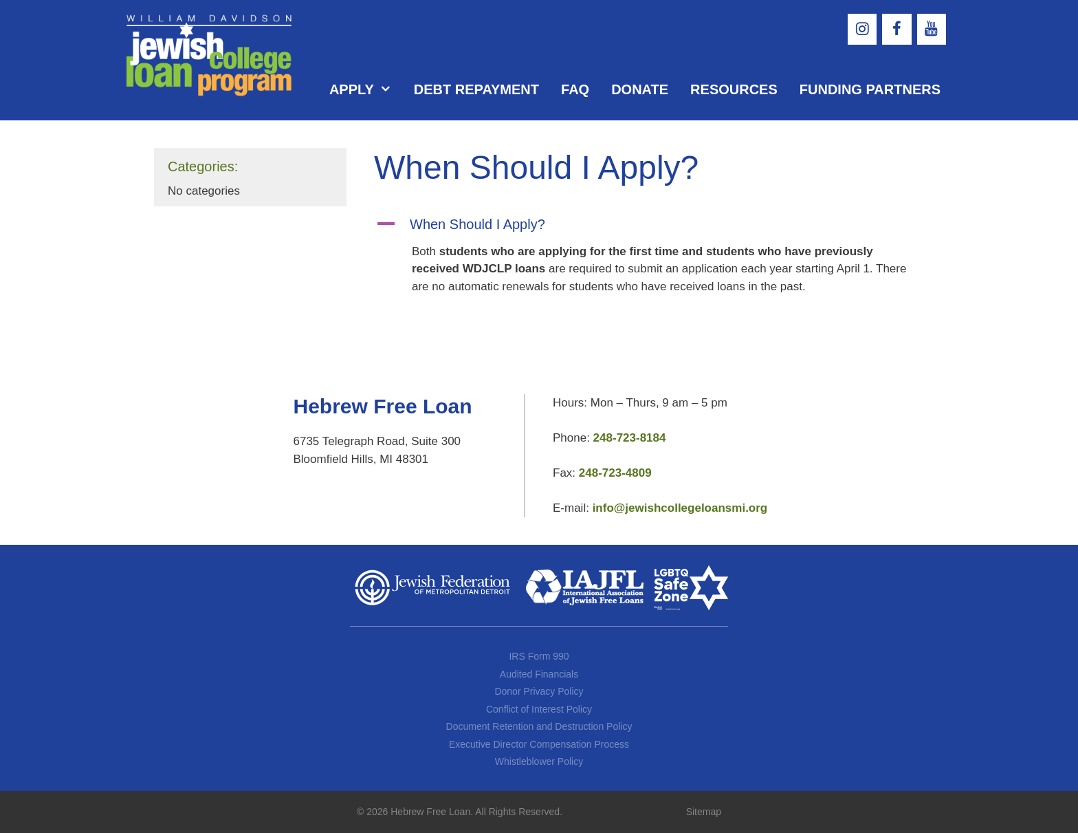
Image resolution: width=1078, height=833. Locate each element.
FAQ (575, 89)
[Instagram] (862, 29)
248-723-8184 (629, 437)
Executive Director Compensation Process (539, 744)
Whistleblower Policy (539, 761)
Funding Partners (870, 89)
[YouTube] (931, 29)
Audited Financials (539, 674)
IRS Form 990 (539, 656)
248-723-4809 (615, 472)
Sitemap (703, 811)
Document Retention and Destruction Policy (539, 726)
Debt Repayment (476, 89)
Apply (366, 89)
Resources (734, 89)
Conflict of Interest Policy (539, 709)
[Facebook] (896, 29)
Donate (639, 89)
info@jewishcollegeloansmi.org (680, 508)
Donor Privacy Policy (538, 691)
